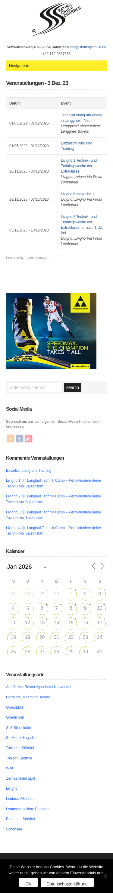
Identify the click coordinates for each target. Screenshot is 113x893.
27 (13, 593)
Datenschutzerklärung (67, 884)
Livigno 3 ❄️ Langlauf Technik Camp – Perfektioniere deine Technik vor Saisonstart (53, 515)
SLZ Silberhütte (18, 728)
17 (99, 622)
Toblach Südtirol (19, 758)
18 (13, 637)
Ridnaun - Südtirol (20, 819)
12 (27, 622)
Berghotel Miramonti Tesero (28, 697)
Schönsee (14, 829)
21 (56, 637)
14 (56, 622)
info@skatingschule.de (88, 47)
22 (71, 637)
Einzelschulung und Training (28, 470)
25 (13, 651)
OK (28, 884)
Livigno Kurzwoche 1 (77, 194)
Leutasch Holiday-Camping (27, 809)
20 (42, 637)
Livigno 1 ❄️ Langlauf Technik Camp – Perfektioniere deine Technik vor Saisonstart (53, 483)
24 (99, 637)
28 (27, 593)
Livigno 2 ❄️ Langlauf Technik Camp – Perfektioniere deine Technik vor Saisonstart (53, 499)
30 (56, 593)
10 (99, 608)
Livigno (11, 788)
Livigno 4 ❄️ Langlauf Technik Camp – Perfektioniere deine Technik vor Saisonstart (53, 531)
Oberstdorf (14, 707)
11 (13, 622)
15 (71, 622)
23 (85, 637)
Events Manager (36, 258)
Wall (9, 768)
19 (27, 637)
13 (42, 622)
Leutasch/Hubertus (21, 799)
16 (85, 622)
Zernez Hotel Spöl (20, 778)
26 (27, 651)
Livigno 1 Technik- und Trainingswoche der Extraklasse (79, 165)
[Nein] (105, 876)
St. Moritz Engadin (21, 738)
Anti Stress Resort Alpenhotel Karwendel (38, 687)
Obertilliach (15, 717)
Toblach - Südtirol (20, 748)
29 (42, 593)
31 (99, 651)
